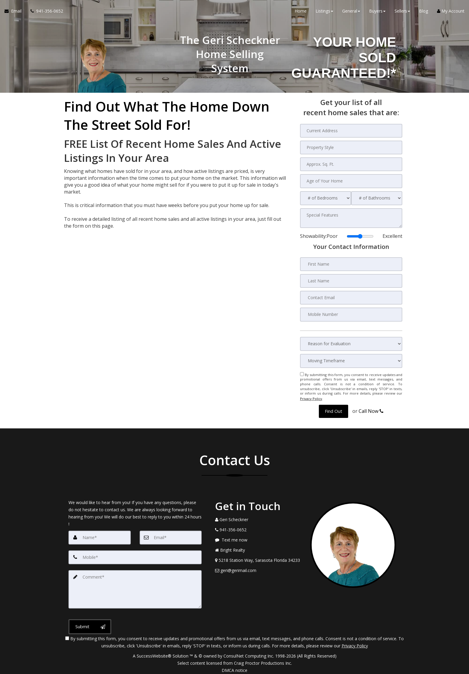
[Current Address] (351, 131)
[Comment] (135, 586)
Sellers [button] (402, 12)
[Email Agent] (15, 11)
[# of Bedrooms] (325, 198)
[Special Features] (351, 218)
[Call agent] (44, 11)
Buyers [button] (377, 12)
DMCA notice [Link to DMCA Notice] (234, 667)
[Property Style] (351, 147)
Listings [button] (324, 12)
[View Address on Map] (258, 558)
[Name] (99, 535)
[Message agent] (258, 537)
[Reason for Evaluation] (351, 343)
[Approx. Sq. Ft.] (351, 164)
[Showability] (360, 235)
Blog (423, 12)
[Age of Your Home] (351, 181)
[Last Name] (351, 280)
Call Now (371, 409)
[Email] (171, 535)
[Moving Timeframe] (351, 360)
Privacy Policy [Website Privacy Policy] (311, 397)
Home (301, 12)
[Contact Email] (351, 297)
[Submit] (89, 623)
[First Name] (351, 263)
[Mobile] (135, 555)
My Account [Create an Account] (451, 12)
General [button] (351, 12)
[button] (333, 409)
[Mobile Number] (351, 314)
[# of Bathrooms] (376, 198)
